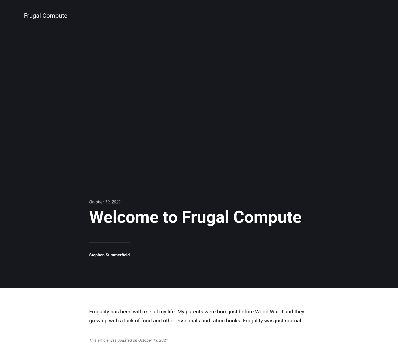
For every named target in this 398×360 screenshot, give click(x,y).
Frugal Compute (46, 15)
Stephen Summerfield (110, 254)
